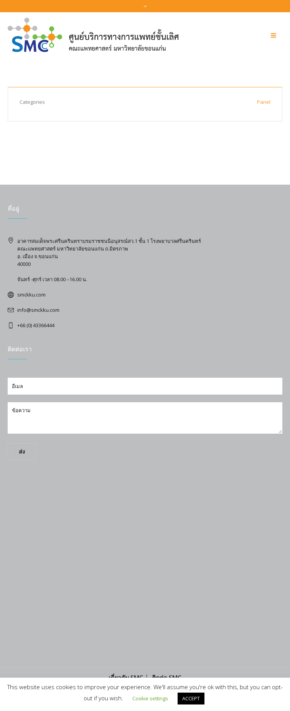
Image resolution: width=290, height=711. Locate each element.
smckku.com (31, 294)
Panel (263, 101)
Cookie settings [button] (150, 698)
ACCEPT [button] (191, 698)
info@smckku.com (38, 309)
